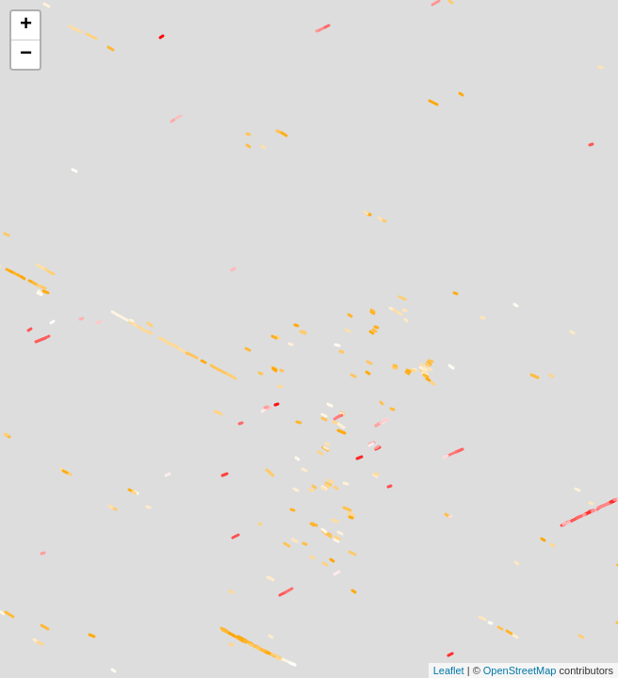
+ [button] (26, 25)
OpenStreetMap (520, 670)
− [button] (26, 54)
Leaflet (448, 670)
